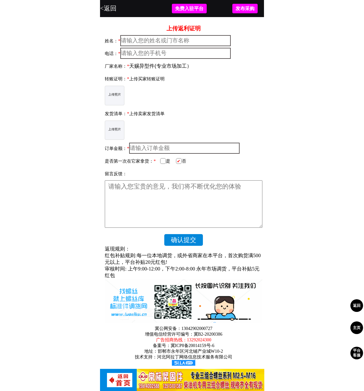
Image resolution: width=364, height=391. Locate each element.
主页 (357, 328)
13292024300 (199, 340)
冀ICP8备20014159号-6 (192, 345)
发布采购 (244, 8)
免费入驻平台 (189, 8)
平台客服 (357, 352)
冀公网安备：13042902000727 (183, 328)
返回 (357, 305)
